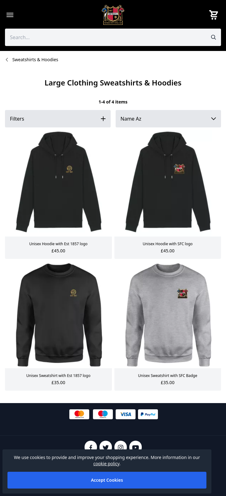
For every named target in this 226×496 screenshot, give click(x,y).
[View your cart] (215, 15)
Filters (17, 118)
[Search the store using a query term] (104, 37)
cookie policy (106, 463)
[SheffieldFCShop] (113, 15)
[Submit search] (213, 37)
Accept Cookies (107, 480)
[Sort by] (168, 118)
